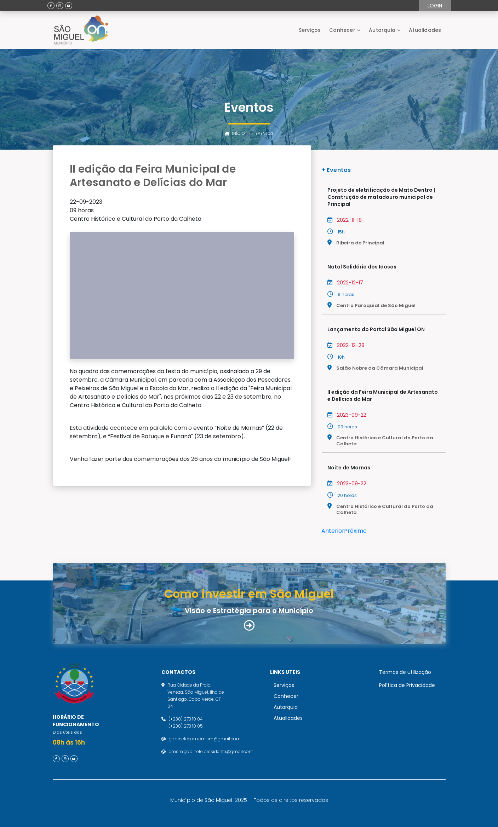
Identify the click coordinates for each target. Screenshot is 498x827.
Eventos (265, 133)
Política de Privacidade (407, 685)
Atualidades (425, 30)
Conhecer (342, 30)
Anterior (332, 531)
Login (435, 5)
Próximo (355, 531)
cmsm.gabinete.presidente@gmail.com (211, 751)
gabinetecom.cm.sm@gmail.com (205, 739)
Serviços (310, 30)
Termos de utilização (405, 672)
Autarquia (382, 30)
